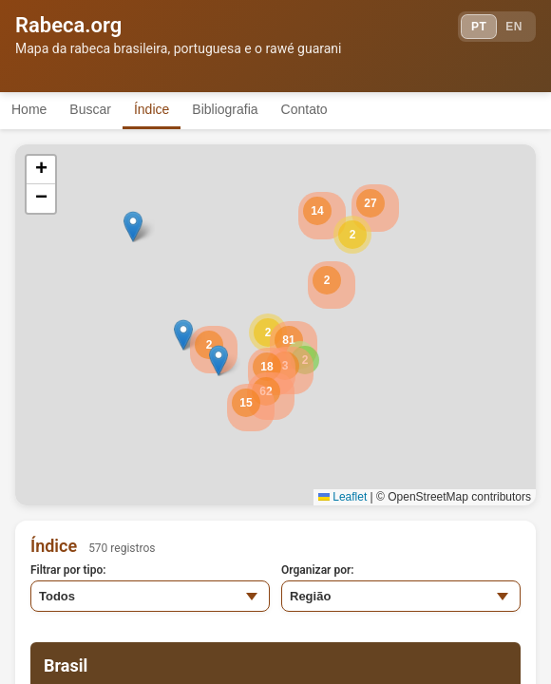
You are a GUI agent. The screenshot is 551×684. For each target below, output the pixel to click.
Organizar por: (317, 570)
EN (513, 26)
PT (478, 26)
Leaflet (342, 497)
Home (29, 109)
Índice (151, 109)
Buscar (90, 109)
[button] (352, 235)
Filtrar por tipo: (68, 570)
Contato (304, 109)
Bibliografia (224, 109)
